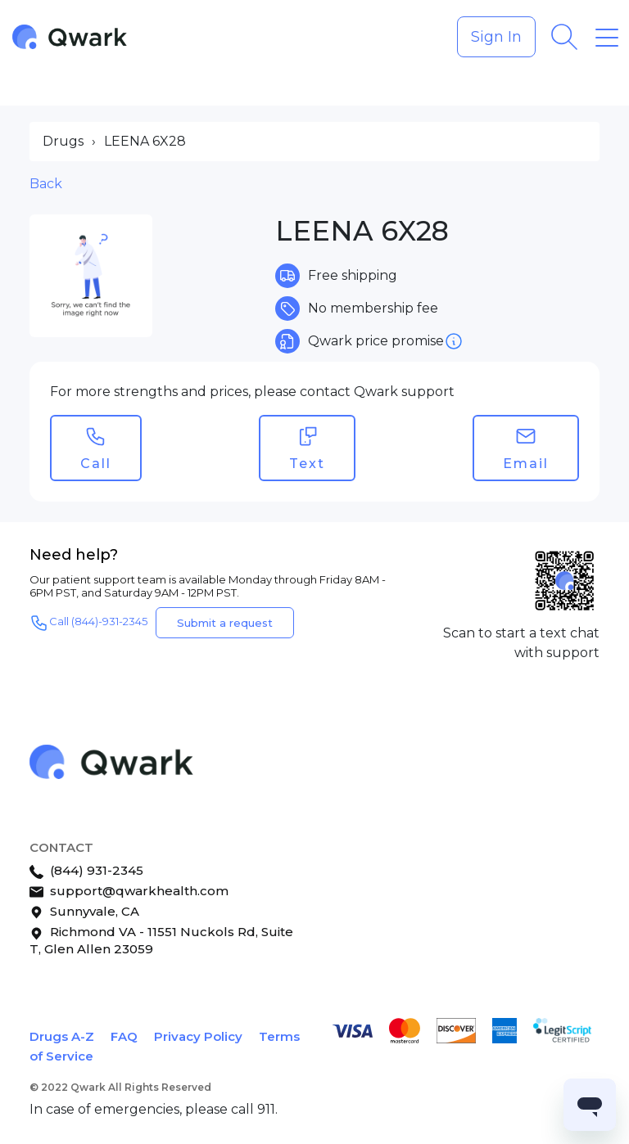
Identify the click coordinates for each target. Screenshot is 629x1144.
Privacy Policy (198, 1036)
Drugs (63, 141)
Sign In (496, 37)
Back (45, 183)
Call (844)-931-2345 (88, 623)
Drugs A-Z (61, 1036)
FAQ (124, 1036)
